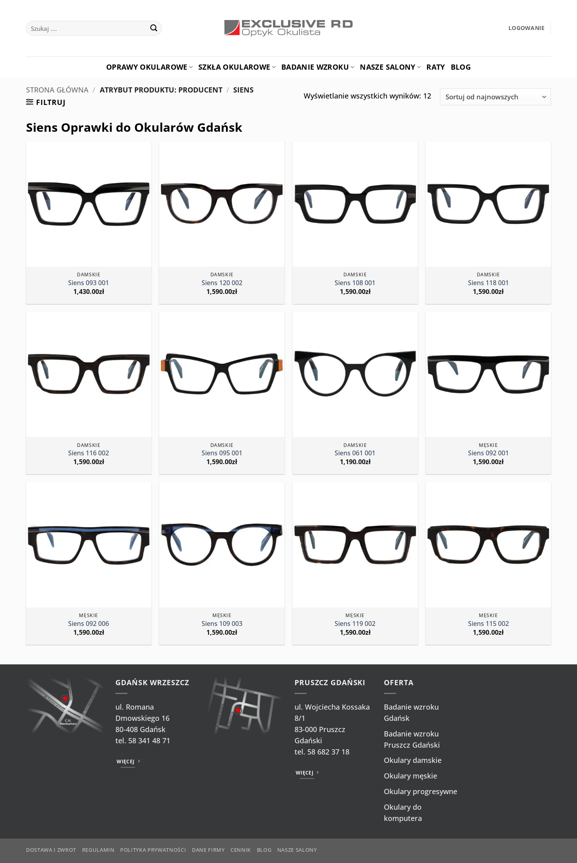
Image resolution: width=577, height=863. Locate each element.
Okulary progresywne (420, 791)
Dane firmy (208, 849)
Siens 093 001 (88, 283)
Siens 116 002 (88, 453)
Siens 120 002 (222, 283)
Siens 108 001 (355, 283)
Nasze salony (390, 67)
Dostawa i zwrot (51, 849)
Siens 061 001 (355, 453)
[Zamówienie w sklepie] (495, 96)
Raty (435, 67)
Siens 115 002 (488, 624)
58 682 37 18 (328, 751)
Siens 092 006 (88, 624)
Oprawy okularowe (149, 67)
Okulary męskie (410, 776)
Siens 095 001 (222, 453)
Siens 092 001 (488, 453)
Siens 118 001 (488, 283)
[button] (526, 28)
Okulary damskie (413, 760)
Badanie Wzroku (317, 67)
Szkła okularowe (237, 67)
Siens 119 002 (355, 624)
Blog (461, 67)
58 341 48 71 (149, 740)
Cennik (240, 849)
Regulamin (98, 849)
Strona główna (57, 90)
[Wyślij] (153, 28)
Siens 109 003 (222, 624)
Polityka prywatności (153, 849)
